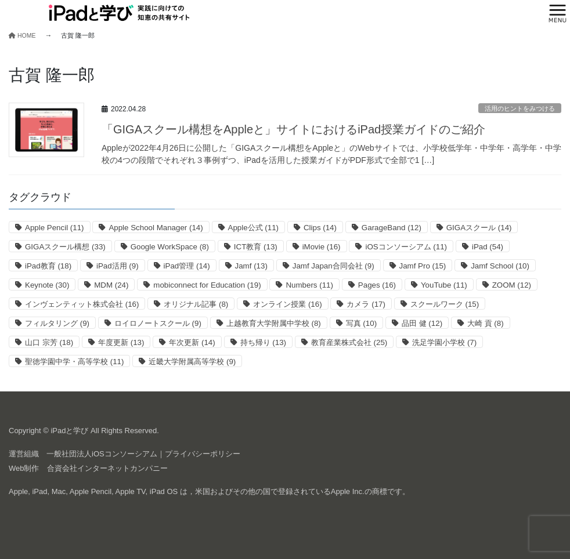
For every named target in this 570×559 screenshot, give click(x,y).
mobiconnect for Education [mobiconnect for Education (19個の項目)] (207, 285)
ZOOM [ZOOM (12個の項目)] (511, 285)
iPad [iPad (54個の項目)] (487, 246)
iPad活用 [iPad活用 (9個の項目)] (117, 266)
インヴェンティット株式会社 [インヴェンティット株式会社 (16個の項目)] (82, 304)
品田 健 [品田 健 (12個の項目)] (422, 323)
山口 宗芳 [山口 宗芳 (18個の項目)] (49, 342)
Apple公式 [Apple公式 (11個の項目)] (253, 227)
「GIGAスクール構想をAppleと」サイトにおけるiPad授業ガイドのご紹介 (293, 129)
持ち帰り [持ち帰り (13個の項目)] (263, 342)
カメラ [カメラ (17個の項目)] (366, 304)
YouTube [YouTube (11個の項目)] (444, 285)
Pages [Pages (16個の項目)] (377, 285)
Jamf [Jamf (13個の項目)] (251, 266)
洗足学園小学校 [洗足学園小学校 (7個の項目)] (444, 342)
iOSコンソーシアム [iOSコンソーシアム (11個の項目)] (406, 246)
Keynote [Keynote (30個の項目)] (47, 285)
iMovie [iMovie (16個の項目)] (321, 246)
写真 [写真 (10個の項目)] (361, 323)
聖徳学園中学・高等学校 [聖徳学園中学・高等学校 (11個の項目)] (74, 361)
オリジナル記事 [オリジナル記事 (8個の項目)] (196, 304)
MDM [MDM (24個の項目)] (111, 285)
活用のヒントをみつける (520, 108)
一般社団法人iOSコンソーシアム (101, 453)
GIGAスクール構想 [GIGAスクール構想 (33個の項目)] (65, 246)
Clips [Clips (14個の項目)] (320, 227)
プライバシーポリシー (202, 453)
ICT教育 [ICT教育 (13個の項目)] (255, 246)
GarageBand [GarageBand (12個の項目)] (391, 227)
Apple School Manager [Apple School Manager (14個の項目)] (156, 227)
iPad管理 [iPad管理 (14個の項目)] (187, 266)
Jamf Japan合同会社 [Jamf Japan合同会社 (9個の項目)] (333, 266)
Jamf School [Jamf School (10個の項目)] (500, 266)
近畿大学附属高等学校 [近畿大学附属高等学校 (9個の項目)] (192, 361)
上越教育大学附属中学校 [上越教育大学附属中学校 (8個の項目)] (273, 323)
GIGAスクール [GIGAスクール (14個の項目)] (479, 227)
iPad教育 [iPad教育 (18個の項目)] (48, 266)
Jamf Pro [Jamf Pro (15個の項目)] (422, 266)
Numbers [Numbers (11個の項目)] (309, 285)
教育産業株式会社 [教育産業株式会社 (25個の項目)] (349, 342)
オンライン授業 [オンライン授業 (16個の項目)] (287, 304)
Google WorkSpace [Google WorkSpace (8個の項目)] (170, 246)
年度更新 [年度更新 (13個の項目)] (121, 342)
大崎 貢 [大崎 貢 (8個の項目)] (485, 323)
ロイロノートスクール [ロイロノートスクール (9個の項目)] (157, 323)
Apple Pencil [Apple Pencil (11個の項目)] (54, 227)
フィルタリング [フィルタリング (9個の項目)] (57, 323)
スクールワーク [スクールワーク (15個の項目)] (444, 304)
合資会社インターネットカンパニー (107, 468)
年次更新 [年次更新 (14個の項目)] (192, 342)
